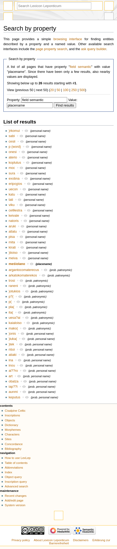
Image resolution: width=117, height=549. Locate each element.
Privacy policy (21, 540)
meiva (13, 258)
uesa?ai (14, 318)
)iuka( (13, 339)
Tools (108, 17)
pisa (12, 237)
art (11, 376)
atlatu (13, 231)
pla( (11, 307)
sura (12, 173)
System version (15, 505)
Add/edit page (14, 500)
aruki (12, 226)
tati (11, 200)
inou (12, 365)
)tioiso (13, 253)
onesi (13, 152)
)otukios (14, 291)
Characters (12, 434)
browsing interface (68, 39)
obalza (13, 381)
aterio (13, 157)
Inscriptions (12, 415)
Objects (10, 420)
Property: (13, 100)
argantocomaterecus (24, 270)
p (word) (15, 147)
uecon (13, 189)
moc (12, 168)
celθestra (15, 210)
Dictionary (11, 425)
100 (65, 90)
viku (12, 205)
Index (8, 472)
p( (10, 302)
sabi (12, 136)
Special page (8, 17)
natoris (14, 221)
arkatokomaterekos (23, 275)
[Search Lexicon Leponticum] (54, 5)
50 (58, 90)
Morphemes (12, 429)
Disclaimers (80, 540)
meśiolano (17, 264)
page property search (51, 49)
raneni (13, 286)
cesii (12, 141)
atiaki (13, 355)
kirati (12, 247)
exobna (14, 178)
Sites (8, 439)
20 (52, 90)
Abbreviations (14, 467)
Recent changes (15, 495)
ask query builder (93, 49)
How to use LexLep (17, 457)
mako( (13, 328)
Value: (72, 100)
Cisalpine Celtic (15, 410)
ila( (11, 312)
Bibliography (13, 448)
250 (74, 90)
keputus (14, 397)
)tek (11, 344)
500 (82, 90)
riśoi (12, 349)
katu (12, 194)
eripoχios (15, 184)
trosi (12, 280)
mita (12, 242)
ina (11, 360)
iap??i (13, 386)
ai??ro (13, 371)
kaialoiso (15, 323)
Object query (13, 477)
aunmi (13, 392)
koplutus (15, 162)
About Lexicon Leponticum (51, 540)
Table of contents (16, 462)
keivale (14, 215)
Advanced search (16, 486)
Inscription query (16, 481)
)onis (12, 333)
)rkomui (14, 131)
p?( (11, 296)
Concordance (14, 444)
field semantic (80, 67)
